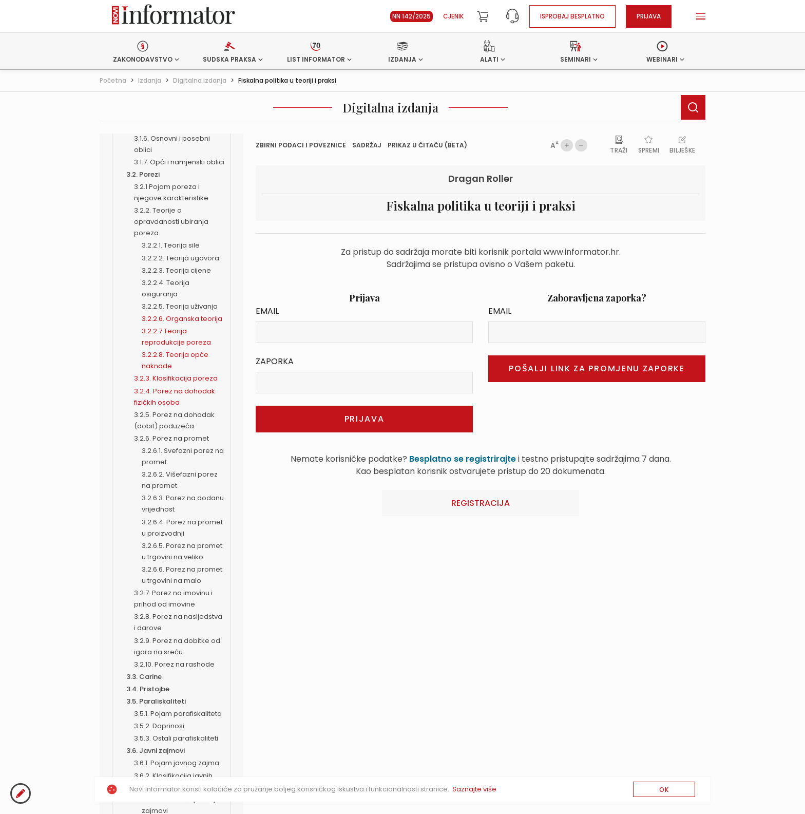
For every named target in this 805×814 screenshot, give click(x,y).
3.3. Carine (144, 677)
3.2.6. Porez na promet (171, 438)
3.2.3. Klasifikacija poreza (176, 378)
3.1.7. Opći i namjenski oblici (179, 162)
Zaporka (275, 361)
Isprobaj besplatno (572, 16)
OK (664, 789)
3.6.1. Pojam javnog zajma (176, 763)
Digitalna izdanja (199, 80)
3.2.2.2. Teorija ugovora (180, 258)
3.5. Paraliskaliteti (156, 701)
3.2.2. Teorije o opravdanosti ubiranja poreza (171, 221)
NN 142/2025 (411, 16)
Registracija (480, 503)
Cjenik (453, 16)
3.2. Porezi (143, 174)
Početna (113, 80)
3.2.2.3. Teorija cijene (176, 270)
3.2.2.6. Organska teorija (182, 319)
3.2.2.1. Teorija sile (171, 245)
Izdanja (149, 80)
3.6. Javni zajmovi (155, 750)
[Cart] (482, 16)
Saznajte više (474, 789)
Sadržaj (366, 145)
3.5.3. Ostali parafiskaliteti (176, 738)
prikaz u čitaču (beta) (427, 145)
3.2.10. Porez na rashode (174, 664)
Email (267, 311)
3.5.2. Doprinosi (159, 726)
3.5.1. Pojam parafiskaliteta (178, 713)
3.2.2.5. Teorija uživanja (180, 306)
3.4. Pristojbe (147, 689)
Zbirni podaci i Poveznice (301, 145)
